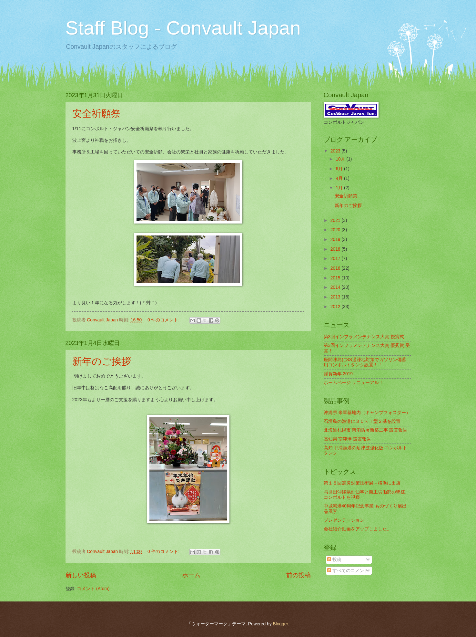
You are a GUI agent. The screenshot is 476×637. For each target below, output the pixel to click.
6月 (340, 168)
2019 (336, 239)
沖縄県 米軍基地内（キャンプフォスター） (367, 412)
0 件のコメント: (164, 320)
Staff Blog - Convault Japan (183, 28)
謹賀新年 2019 (338, 373)
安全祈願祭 (96, 113)
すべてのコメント (348, 570)
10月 (341, 159)
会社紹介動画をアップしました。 (357, 529)
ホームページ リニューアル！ (354, 382)
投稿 (334, 559)
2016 (336, 268)
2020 (336, 229)
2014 (336, 287)
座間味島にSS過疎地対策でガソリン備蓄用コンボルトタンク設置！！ (365, 362)
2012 (336, 306)
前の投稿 (298, 575)
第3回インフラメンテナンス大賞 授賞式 (364, 336)
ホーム (191, 575)
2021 (336, 220)
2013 (336, 297)
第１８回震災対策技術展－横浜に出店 (362, 483)
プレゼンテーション (344, 520)
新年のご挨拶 (101, 361)
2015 (336, 278)
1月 (340, 187)
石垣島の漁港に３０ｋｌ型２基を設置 (362, 421)
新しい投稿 (81, 575)
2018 (336, 249)
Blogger (280, 623)
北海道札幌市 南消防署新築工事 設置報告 (366, 430)
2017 (336, 258)
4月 (340, 178)
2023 (336, 151)
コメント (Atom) (93, 588)
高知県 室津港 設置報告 (347, 439)
